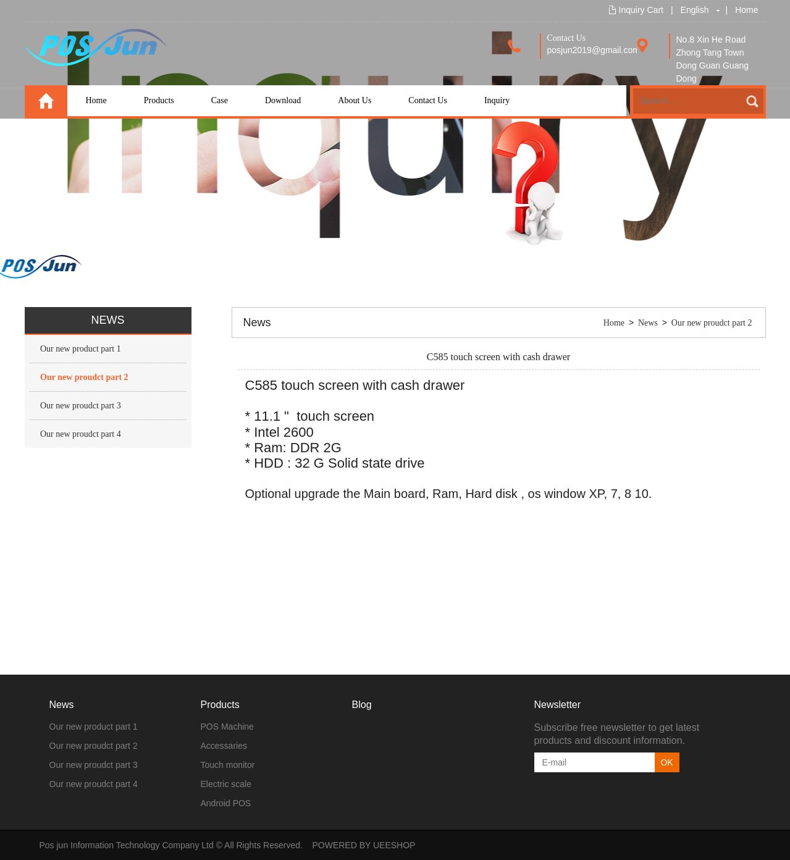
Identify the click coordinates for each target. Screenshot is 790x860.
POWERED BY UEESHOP (363, 845)
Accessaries (224, 746)
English (695, 10)
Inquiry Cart (641, 10)
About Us (354, 100)
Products (159, 100)
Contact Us (427, 100)
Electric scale (226, 784)
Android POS (226, 803)
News (648, 322)
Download (283, 100)
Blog (362, 704)
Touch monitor (228, 765)
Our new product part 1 (80, 348)
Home (746, 10)
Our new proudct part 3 (80, 405)
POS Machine (227, 726)
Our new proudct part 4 (80, 434)
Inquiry (497, 100)
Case (219, 100)
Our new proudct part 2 (84, 377)
